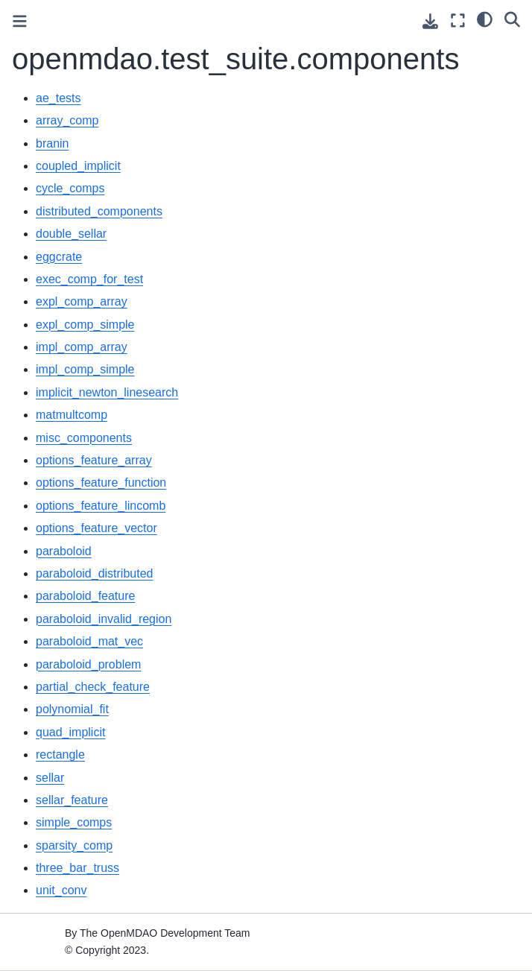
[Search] (512, 18)
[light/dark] (484, 18)
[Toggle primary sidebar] (20, 21)
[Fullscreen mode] (458, 20)
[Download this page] (430, 21)
